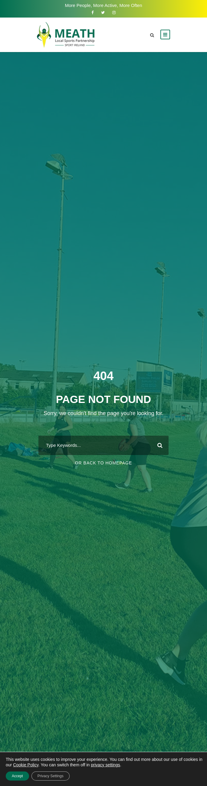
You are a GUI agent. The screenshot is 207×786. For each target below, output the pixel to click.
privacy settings (105, 764)
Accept (17, 776)
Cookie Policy (25, 764)
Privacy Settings (51, 776)
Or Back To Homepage (103, 462)
